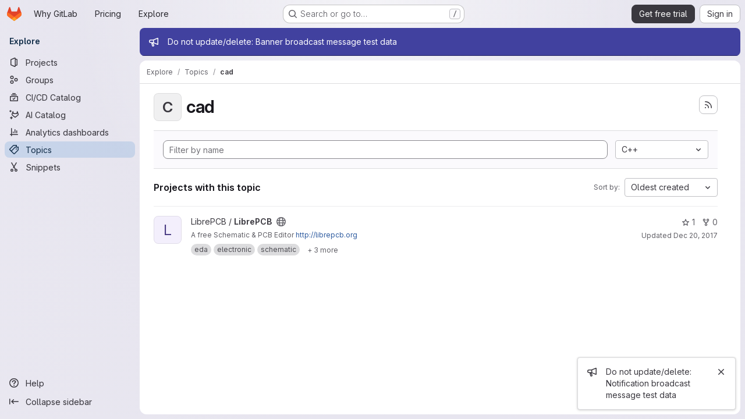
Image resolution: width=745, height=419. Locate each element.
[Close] (721, 372)
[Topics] (70, 149)
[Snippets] (70, 167)
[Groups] (70, 80)
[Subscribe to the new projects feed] (708, 104)
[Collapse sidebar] (70, 401)
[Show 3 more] (322, 250)
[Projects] (70, 62)
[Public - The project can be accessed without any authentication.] (281, 221)
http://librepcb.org (326, 234)
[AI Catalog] (70, 114)
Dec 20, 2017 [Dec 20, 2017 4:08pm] (695, 235)
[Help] (70, 383)
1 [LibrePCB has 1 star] (688, 222)
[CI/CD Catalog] (70, 97)
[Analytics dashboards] (70, 132)
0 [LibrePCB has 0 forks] (710, 222)
